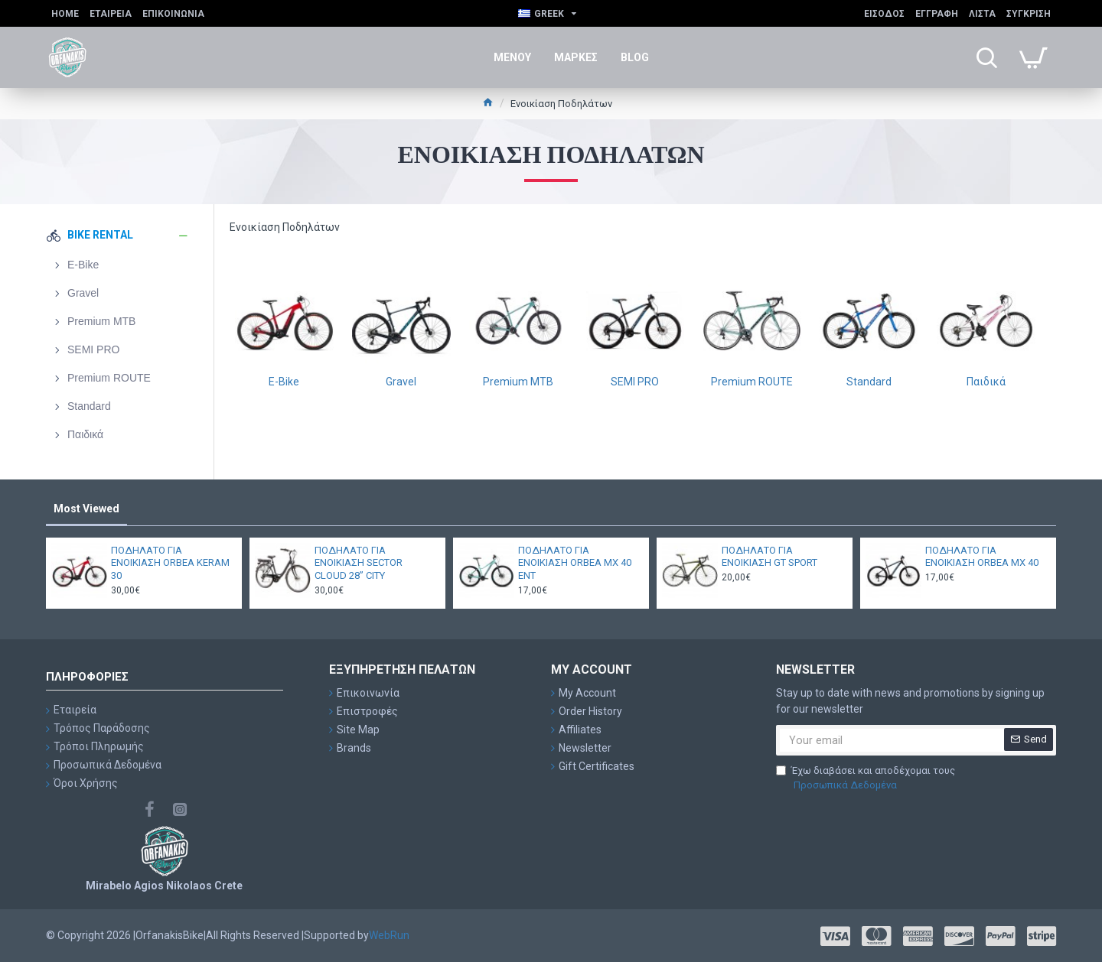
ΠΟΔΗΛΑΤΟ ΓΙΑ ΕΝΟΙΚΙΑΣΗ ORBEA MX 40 (981, 556)
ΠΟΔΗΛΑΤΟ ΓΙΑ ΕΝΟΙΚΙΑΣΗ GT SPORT (769, 556)
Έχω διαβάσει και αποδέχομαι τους (865, 779)
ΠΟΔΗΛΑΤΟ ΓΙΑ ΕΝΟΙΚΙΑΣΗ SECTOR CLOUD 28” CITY (359, 563)
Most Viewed (86, 508)
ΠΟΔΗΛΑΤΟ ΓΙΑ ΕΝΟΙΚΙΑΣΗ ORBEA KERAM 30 (170, 563)
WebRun (389, 935)
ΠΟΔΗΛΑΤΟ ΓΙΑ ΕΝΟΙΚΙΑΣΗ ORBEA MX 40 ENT (574, 563)
